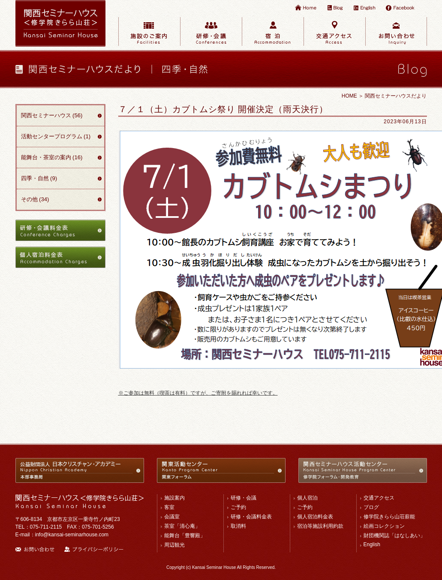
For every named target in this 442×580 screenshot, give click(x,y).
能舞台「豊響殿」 (184, 535)
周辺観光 (174, 545)
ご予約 (238, 507)
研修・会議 (243, 498)
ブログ (371, 507)
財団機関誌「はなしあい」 (394, 535)
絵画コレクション (384, 526)
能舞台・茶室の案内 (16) (52, 157)
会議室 (172, 517)
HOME (349, 96)
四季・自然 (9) (39, 178)
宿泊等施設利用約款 (320, 526)
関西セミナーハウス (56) (52, 115)
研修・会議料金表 (251, 517)
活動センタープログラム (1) (56, 136)
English (372, 544)
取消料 (238, 526)
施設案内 (174, 498)
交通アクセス (379, 498)
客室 (169, 507)
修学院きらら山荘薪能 (389, 517)
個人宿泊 (307, 498)
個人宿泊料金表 (315, 517)
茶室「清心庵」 (182, 526)
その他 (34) (35, 199)
